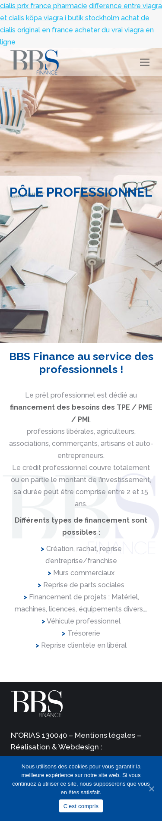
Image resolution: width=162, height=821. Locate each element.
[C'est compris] (151, 788)
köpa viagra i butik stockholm (72, 18)
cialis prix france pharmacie (43, 6)
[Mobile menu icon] (144, 62)
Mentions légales (105, 735)
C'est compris (81, 806)
